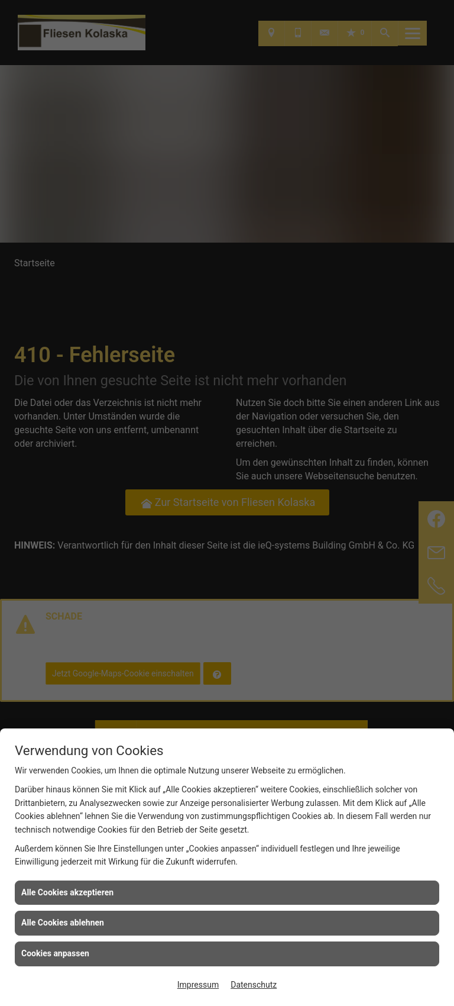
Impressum (198, 984)
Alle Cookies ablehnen (62, 922)
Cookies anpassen (55, 953)
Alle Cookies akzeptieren (67, 892)
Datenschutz (254, 984)
